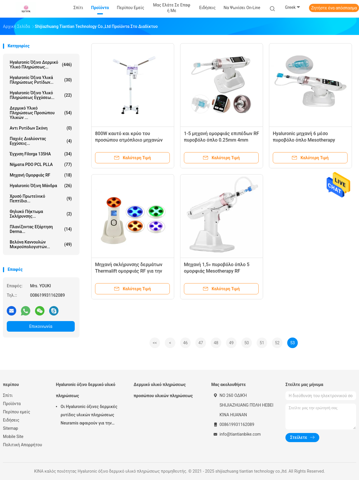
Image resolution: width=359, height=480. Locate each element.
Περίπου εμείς (16, 411)
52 (277, 342)
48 (216, 342)
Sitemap (10, 428)
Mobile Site (13, 436)
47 (200, 342)
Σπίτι (8, 395)
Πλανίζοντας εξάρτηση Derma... (41, 229)
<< (155, 342)
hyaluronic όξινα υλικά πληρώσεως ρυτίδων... (41, 80)
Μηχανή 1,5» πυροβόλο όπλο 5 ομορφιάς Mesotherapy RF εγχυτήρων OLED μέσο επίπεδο (218, 271)
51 (262, 342)
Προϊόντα (12, 403)
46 (185, 342)
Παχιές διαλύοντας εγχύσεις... (41, 141)
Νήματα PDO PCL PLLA (41, 164)
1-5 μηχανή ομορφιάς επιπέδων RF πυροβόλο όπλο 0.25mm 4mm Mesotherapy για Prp (221, 140)
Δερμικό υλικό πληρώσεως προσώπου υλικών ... (41, 113)
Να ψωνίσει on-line (242, 7)
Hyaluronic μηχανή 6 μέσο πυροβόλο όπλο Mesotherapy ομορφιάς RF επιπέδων (304, 140)
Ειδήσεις (11, 420)
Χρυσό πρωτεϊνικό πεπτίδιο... (41, 198)
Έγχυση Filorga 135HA (41, 154)
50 (246, 342)
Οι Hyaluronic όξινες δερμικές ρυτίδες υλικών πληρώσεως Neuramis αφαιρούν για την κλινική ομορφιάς (89, 415)
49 (231, 342)
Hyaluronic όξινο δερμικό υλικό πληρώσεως (85, 390)
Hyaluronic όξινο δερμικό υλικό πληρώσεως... (41, 64)
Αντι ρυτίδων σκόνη (41, 128)
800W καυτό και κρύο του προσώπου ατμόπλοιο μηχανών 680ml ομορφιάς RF (129, 140)
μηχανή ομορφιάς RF (41, 175)
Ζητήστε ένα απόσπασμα (334, 8)
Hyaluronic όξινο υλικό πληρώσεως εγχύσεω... (41, 95)
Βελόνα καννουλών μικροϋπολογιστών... (41, 244)
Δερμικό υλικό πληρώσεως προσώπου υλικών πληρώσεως (163, 390)
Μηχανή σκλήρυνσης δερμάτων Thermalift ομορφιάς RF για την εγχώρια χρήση (128, 271)
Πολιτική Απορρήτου (22, 444)
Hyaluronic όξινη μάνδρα (41, 186)
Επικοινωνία (40, 326)
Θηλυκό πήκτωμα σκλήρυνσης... (41, 214)
